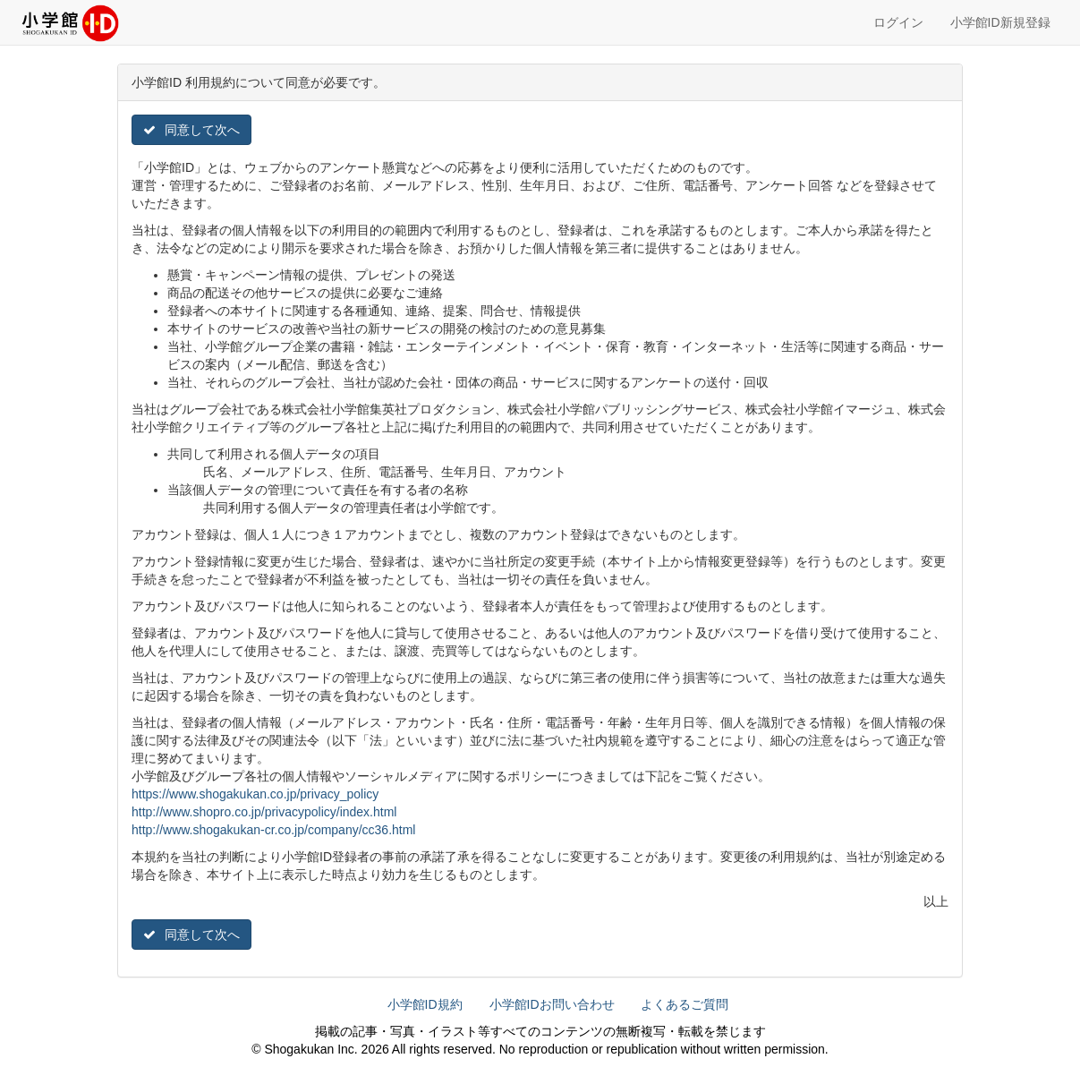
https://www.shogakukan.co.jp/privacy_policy (255, 794)
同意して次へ (191, 130)
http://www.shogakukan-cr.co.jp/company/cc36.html (273, 830)
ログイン (898, 22)
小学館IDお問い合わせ (552, 1004)
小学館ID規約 (425, 1004)
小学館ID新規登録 (1000, 22)
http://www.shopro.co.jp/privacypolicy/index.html (264, 812)
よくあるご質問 (684, 1004)
